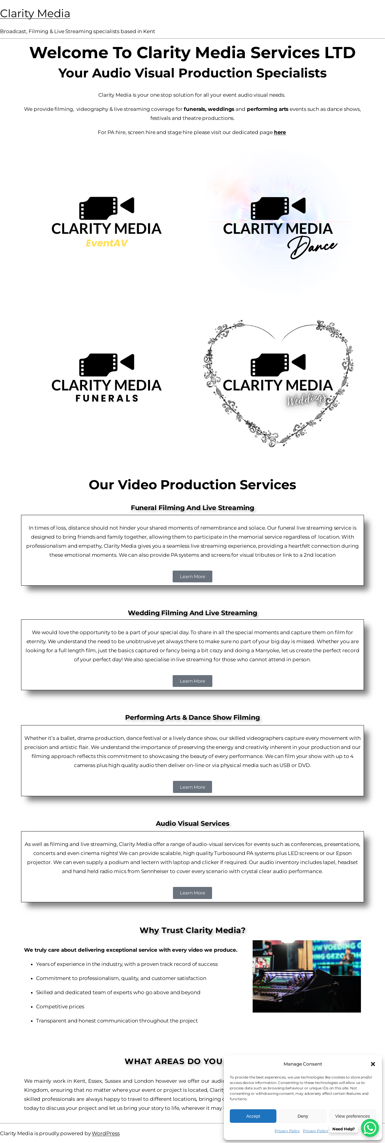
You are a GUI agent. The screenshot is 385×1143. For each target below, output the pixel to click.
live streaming (194, 659)
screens (220, 555)
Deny (302, 1116)
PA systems (185, 555)
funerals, (195, 109)
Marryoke (267, 650)
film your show (303, 756)
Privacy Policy (287, 1131)
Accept (253, 1116)
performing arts (266, 109)
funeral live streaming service (314, 528)
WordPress (105, 1133)
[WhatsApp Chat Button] (370, 1128)
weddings (221, 109)
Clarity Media (35, 13)
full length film (77, 650)
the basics (121, 650)
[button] (373, 1064)
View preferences (352, 1116)
